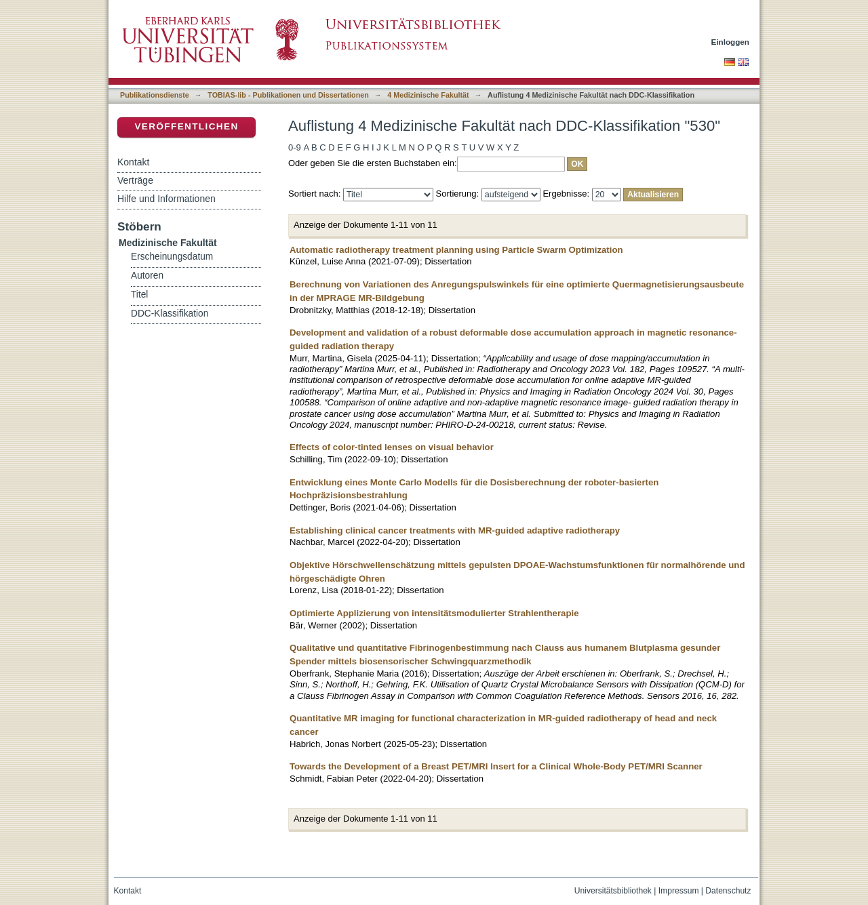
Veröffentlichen (186, 126)
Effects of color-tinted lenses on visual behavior (392, 447)
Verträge (135, 180)
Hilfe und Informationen (166, 198)
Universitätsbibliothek (613, 891)
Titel (139, 294)
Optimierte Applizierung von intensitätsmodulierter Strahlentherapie (434, 613)
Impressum (678, 891)
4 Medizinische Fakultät (428, 95)
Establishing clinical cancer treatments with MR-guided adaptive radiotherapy (455, 530)
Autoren (147, 275)
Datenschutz (728, 891)
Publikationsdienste (154, 95)
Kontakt (133, 162)
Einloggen (730, 41)
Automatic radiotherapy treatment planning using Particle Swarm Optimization (456, 250)
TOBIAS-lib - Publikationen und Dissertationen (288, 95)
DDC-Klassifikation (169, 313)
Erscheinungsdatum (172, 257)
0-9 (294, 147)
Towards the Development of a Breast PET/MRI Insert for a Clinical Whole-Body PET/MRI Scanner (496, 766)
